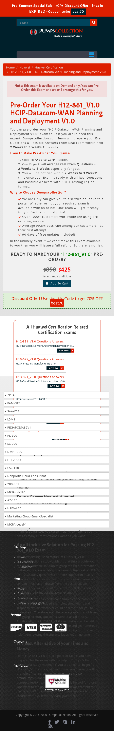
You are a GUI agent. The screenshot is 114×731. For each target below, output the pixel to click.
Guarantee (25, 567)
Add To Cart (57, 283)
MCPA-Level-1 (15, 524)
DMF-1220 (13, 452)
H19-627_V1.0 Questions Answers (40, 359)
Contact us (25, 598)
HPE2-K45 (12, 460)
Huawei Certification (49, 67)
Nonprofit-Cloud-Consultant (25, 476)
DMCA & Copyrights (31, 603)
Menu (57, 54)
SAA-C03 (11, 411)
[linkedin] (73, 722)
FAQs (21, 588)
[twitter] (57, 722)
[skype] (65, 722)
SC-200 (10, 443)
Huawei (24, 67)
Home (10, 67)
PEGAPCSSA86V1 (17, 427)
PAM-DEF (12, 403)
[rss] (51, 726)
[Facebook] (50, 722)
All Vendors (25, 562)
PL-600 (10, 435)
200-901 (11, 484)
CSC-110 (11, 468)
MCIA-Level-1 (15, 492)
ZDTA (9, 395)
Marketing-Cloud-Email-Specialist (28, 516)
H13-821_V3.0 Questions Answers (40, 377)
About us (24, 593)
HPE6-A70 (12, 508)
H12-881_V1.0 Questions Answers (40, 341)
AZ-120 (11, 500)
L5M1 (9, 419)
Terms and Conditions (57, 276)
